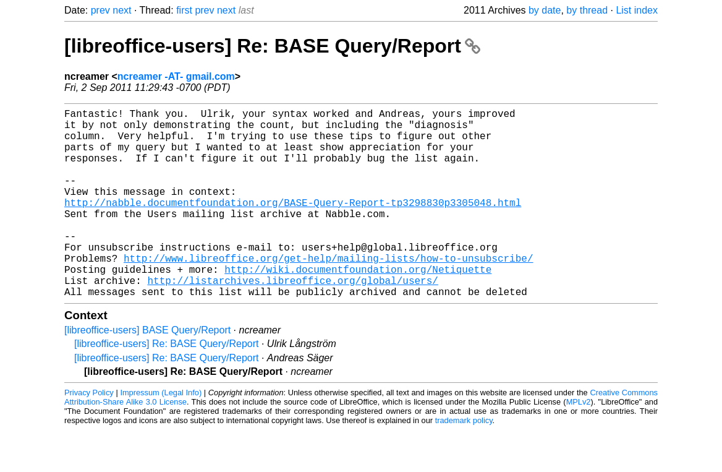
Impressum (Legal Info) (161, 434)
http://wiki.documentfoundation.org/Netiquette (357, 306)
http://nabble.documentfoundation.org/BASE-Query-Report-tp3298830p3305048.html (292, 224)
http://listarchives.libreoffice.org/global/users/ (292, 320)
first (184, 10)
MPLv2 (578, 443)
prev (100, 10)
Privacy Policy (89, 434)
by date (545, 10)
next (122, 10)
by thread (587, 10)
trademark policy (464, 462)
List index (637, 10)
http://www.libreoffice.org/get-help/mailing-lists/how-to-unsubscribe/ (328, 292)
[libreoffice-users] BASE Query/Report (147, 372)
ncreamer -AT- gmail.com (176, 76)
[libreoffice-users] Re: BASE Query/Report (272, 46)
